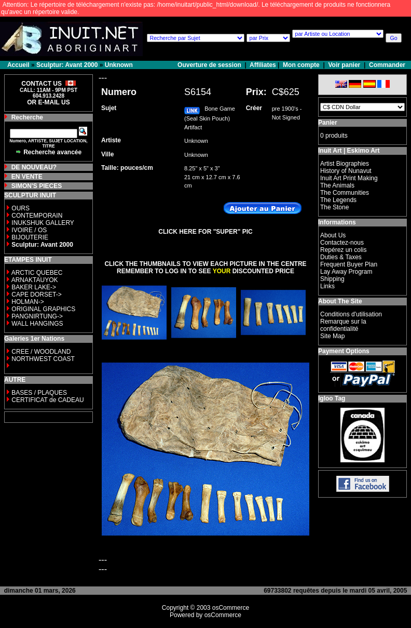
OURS (20, 208)
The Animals (337, 185)
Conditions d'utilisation (351, 314)
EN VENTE (27, 176)
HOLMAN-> (27, 301)
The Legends (338, 200)
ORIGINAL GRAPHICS (43, 309)
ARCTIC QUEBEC (37, 272)
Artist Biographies (344, 163)
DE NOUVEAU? (34, 167)
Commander (387, 65)
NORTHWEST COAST (42, 359)
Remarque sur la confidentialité (343, 325)
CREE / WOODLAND (40, 351)
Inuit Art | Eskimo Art (348, 150)
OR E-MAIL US (48, 102)
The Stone (334, 207)
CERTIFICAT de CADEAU (47, 400)
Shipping (332, 279)
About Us (333, 235)
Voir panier (344, 65)
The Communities (344, 192)
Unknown (119, 65)
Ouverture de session (210, 65)
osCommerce (230, 607)
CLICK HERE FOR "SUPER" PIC (205, 231)
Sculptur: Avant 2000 (67, 65)
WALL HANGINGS (37, 323)
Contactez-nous (342, 242)
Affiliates (263, 65)
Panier (327, 122)
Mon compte (301, 65)
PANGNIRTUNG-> (37, 316)
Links (327, 286)
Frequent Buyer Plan (348, 264)
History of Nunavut (346, 171)
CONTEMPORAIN (36, 215)
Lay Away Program (346, 271)
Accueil (18, 65)
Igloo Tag (331, 398)
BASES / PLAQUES (39, 392)
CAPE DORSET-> (36, 294)
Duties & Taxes (341, 257)
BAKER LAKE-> (33, 287)
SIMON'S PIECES (36, 186)
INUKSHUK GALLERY (42, 222)
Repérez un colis (343, 249)
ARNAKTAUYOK (34, 280)
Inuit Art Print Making (349, 178)
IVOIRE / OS (29, 230)
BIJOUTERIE (29, 237)
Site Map (332, 336)
